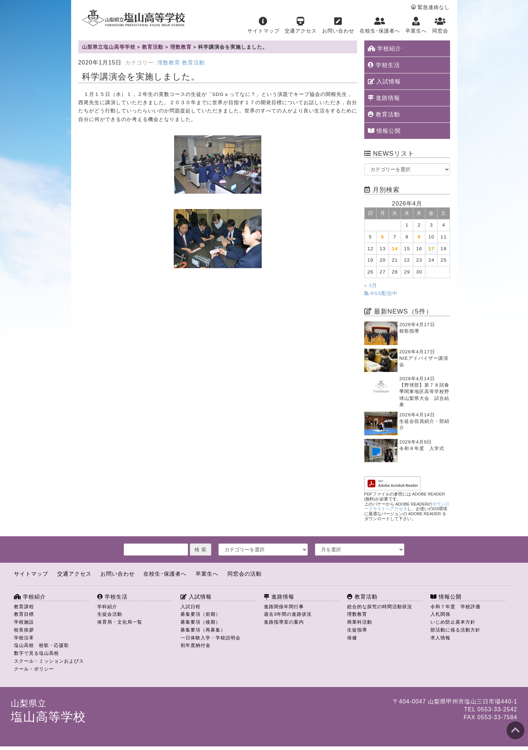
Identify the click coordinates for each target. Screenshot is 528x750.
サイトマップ (263, 25)
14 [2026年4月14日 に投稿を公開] (395, 248)
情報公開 (384, 131)
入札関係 (440, 614)
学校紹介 (384, 48)
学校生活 (384, 65)
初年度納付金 (196, 645)
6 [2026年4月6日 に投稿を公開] (382, 236)
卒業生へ (416, 25)
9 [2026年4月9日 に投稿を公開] (419, 236)
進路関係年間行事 (284, 606)
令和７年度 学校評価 (455, 606)
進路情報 (384, 98)
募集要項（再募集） (203, 630)
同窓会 (440, 25)
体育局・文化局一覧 (119, 622)
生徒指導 (357, 630)
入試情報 (384, 81)
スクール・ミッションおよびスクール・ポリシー (49, 665)
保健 (352, 637)
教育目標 (24, 614)
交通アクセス (301, 25)
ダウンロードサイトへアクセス (407, 506)
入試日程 (191, 606)
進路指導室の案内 (284, 622)
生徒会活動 (109, 614)
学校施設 (24, 622)
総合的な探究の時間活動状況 (379, 606)
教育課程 (24, 606)
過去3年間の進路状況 (288, 614)
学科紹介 (107, 606)
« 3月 (371, 285)
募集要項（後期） (201, 622)
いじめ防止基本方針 (452, 622)
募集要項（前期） (201, 614)
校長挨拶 (24, 630)
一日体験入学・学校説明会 (211, 637)
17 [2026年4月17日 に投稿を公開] (431, 248)
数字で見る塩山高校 (36, 653)
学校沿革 (24, 637)
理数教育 (168, 63)
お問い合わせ (338, 25)
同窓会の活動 (244, 574)
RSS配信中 (381, 293)
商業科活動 (359, 622)
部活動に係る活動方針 (455, 630)
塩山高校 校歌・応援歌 (41, 645)
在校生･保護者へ (380, 25)
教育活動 (193, 63)
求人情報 (440, 637)
